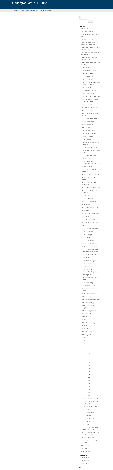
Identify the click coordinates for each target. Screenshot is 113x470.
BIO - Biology (86, 127)
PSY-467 (87, 371)
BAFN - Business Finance (89, 118)
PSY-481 (87, 380)
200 (84, 341)
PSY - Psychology (40, 10)
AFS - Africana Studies (88, 76)
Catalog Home (85, 457)
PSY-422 (87, 356)
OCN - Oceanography (88, 323)
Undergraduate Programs (88, 70)
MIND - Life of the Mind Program (89, 307)
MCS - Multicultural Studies (90, 297)
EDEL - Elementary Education (90, 174)
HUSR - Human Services (89, 267)
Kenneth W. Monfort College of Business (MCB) (90, 53)
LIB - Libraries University (89, 286)
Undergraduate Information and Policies (90, 35)
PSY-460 (87, 368)
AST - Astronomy (87, 104)
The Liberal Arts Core (87, 39)
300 (84, 344)
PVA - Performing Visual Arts (90, 398)
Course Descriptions (30, 10)
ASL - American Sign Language (91, 96)
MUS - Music (86, 317)
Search (90, 21)
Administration (85, 445)
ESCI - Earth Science (88, 210)
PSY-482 (87, 383)
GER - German (86, 238)
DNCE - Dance (86, 158)
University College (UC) (87, 67)
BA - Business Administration (90, 107)
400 (46, 10)
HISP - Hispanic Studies (89, 255)
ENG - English (86, 204)
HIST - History (86, 258)
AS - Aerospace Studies (89, 90)
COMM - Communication (89, 147)
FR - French (85, 225)
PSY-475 (87, 374)
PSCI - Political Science (88, 332)
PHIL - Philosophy (87, 326)
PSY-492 (87, 389)
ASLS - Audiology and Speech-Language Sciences (91, 100)
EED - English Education (89, 201)
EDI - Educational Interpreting (91, 187)
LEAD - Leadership (87, 283)
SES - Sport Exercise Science (90, 412)
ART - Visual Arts (87, 87)
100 (84, 338)
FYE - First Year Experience (90, 228)
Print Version (84, 28)
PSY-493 (87, 392)
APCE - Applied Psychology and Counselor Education (91, 83)
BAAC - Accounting (87, 110)
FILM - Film (85, 216)
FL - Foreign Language (89, 219)
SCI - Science (86, 409)
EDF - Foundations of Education (88, 178)
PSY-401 (87, 350)
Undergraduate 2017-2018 (18, 10)
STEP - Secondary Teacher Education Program (90, 428)
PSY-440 (87, 362)
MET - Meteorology (88, 303)
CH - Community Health (89, 133)
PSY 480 (87, 377)
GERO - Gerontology (88, 241)
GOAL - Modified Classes (89, 247)
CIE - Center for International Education (90, 143)
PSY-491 (87, 386)
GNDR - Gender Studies (89, 244)
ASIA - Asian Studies (88, 93)
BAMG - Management (88, 121)
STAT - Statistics (87, 424)
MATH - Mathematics (88, 294)
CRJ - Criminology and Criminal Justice (91, 151)
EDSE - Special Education (89, 198)
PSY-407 (87, 353)
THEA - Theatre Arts (88, 437)
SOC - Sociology (87, 415)
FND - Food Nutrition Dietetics (91, 222)
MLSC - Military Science (89, 311)
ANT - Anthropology (88, 79)
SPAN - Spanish (86, 421)
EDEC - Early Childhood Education (89, 170)
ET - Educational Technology (90, 213)
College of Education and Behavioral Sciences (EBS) (88, 43)
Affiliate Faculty (85, 451)
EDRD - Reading (87, 195)
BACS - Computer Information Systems (91, 114)
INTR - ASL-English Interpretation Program (89, 271)
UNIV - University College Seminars (89, 441)
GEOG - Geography (87, 231)
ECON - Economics (87, 166)
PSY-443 (87, 365)
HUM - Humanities (87, 264)
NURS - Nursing (86, 320)
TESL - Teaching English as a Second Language (90, 433)
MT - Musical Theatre (88, 314)
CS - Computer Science (89, 155)
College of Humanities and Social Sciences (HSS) (90, 48)
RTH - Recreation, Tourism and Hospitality (90, 402)
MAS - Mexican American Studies (89, 290)
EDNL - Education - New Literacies (89, 191)
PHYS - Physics (86, 329)
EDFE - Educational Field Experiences (89, 183)
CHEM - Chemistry (87, 136)
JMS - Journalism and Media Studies (90, 279)
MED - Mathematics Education (91, 300)
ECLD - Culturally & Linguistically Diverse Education (91, 162)
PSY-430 (87, 359)
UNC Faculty (84, 448)
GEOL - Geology (87, 234)
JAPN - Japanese (87, 275)
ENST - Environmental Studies (91, 207)
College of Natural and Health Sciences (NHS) (89, 58)
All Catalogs (84, 463)
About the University (87, 31)
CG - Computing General (89, 130)
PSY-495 (87, 395)
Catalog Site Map (86, 460)
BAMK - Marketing (87, 124)
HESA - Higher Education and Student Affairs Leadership (90, 250)
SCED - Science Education (89, 406)
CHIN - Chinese (86, 139)
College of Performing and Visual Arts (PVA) (90, 63)
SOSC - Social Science (88, 418)
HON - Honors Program (89, 261)
